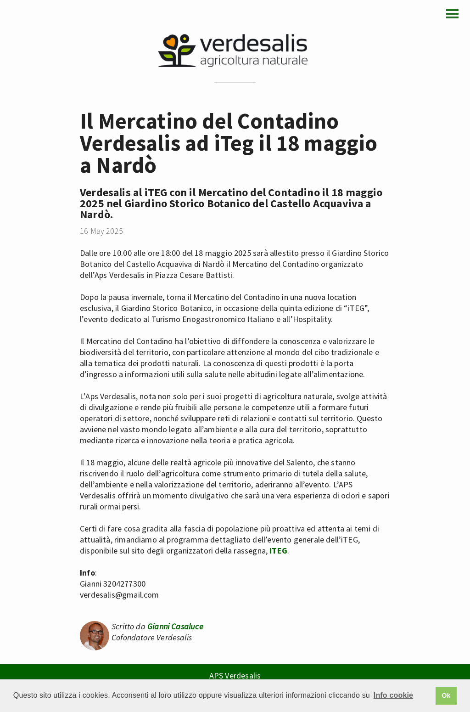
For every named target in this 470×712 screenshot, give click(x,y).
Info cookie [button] (393, 695)
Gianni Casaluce (175, 626)
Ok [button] (446, 695)
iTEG (278, 550)
